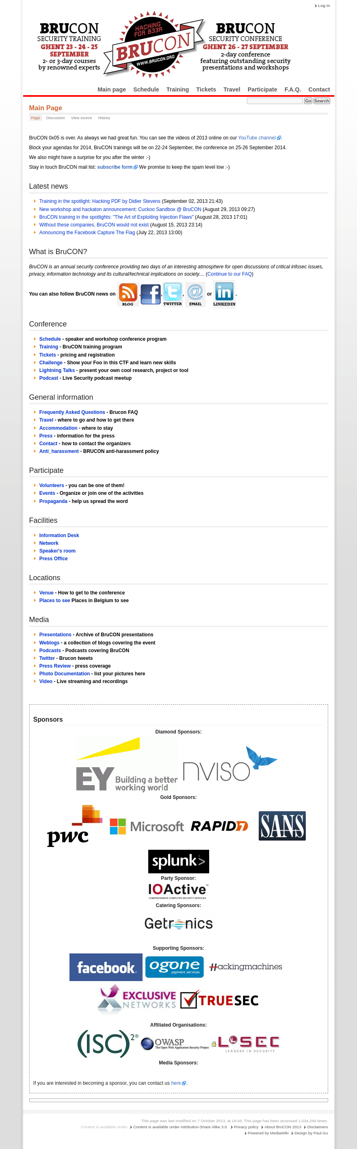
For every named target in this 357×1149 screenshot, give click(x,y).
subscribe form (115, 167)
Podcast (48, 378)
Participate (262, 89)
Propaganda (53, 501)
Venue (46, 593)
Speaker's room (57, 551)
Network (48, 543)
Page (35, 117)
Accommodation (58, 428)
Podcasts (50, 650)
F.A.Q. (293, 89)
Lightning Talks (57, 370)
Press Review (55, 666)
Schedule (146, 89)
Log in (324, 5)
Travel (231, 89)
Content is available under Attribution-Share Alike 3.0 (180, 1127)
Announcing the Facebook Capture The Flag (87, 232)
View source (81, 117)
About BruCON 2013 (282, 1127)
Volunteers (51, 485)
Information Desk (59, 535)
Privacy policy (246, 1127)
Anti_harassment (59, 451)
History (104, 117)
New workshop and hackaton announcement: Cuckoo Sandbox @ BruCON (120, 209)
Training (178, 89)
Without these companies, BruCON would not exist (94, 225)
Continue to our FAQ (230, 274)
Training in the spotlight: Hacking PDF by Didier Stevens (99, 201)
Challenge (51, 363)
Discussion (55, 117)
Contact (319, 89)
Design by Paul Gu (311, 1133)
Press (46, 436)
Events (47, 493)
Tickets (206, 89)
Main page (111, 89)
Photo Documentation (64, 674)
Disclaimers (317, 1127)
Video (45, 681)
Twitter (47, 658)
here (176, 1083)
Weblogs (49, 643)
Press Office (53, 558)
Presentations (55, 635)
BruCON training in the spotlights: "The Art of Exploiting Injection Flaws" (116, 217)
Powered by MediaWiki (268, 1133)
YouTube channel (257, 138)
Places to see (54, 600)
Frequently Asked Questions (72, 412)
